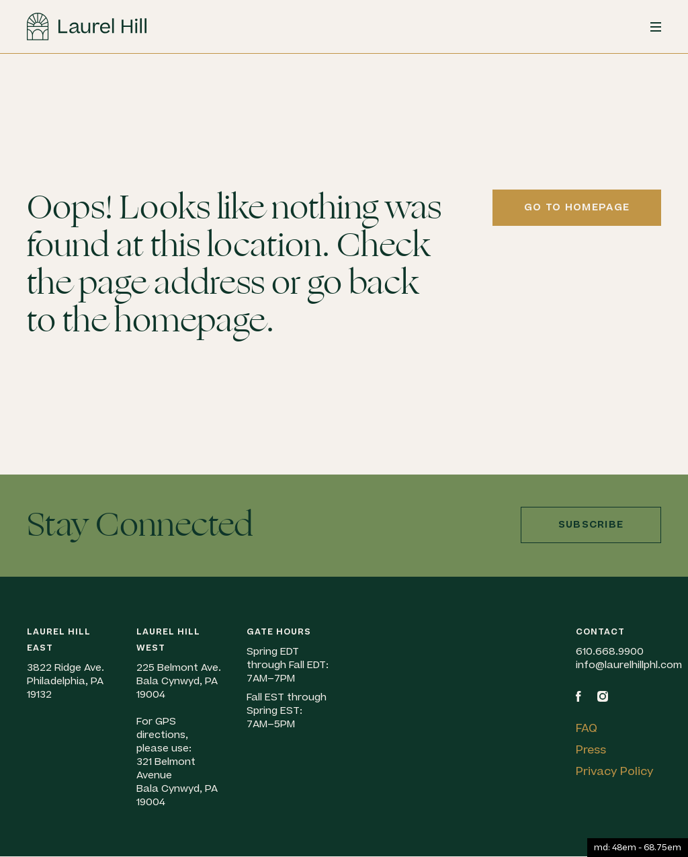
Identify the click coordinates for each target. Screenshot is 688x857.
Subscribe (591, 525)
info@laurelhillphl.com (629, 665)
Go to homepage (577, 207)
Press (591, 750)
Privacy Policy (615, 772)
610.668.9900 (610, 652)
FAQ (586, 729)
